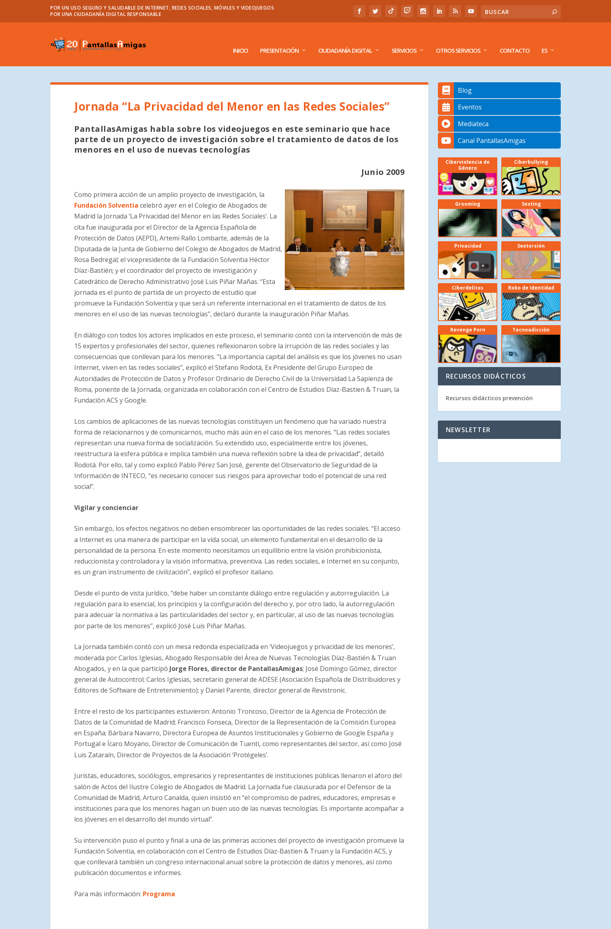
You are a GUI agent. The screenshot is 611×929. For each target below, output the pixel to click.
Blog (455, 78)
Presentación (279, 38)
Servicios (404, 38)
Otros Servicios (458, 38)
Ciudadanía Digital (345, 38)
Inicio (240, 38)
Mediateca (463, 112)
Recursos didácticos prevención (489, 386)
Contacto (515, 38)
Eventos (460, 95)
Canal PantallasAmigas (482, 129)
